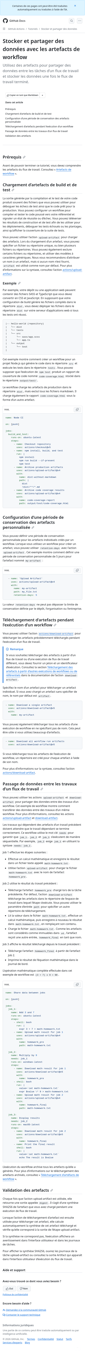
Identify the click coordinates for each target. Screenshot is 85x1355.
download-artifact (46, 818)
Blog (27, 1342)
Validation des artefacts (28, 1190)
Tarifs (69, 1339)
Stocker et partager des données (59, 28)
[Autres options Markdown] (42, 95)
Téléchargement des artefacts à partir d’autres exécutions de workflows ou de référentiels (41, 671)
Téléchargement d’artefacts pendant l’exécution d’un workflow (38, 622)
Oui (9, 1288)
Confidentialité (46, 1339)
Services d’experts (12, 1342)
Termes (31, 1339)
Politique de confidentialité (15, 1294)
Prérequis (14, 157)
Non (24, 1288)
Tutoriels (33, 28)
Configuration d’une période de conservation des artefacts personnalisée (33, 522)
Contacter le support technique (21, 1314)
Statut (59, 1339)
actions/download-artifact (19, 772)
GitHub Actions (16, 28)
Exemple (12, 283)
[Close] (75, 5)
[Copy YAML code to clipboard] (77, 409)
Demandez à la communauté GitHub (24, 1309)
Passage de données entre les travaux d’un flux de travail (40, 786)
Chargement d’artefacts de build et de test (40, 187)
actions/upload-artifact (17, 818)
